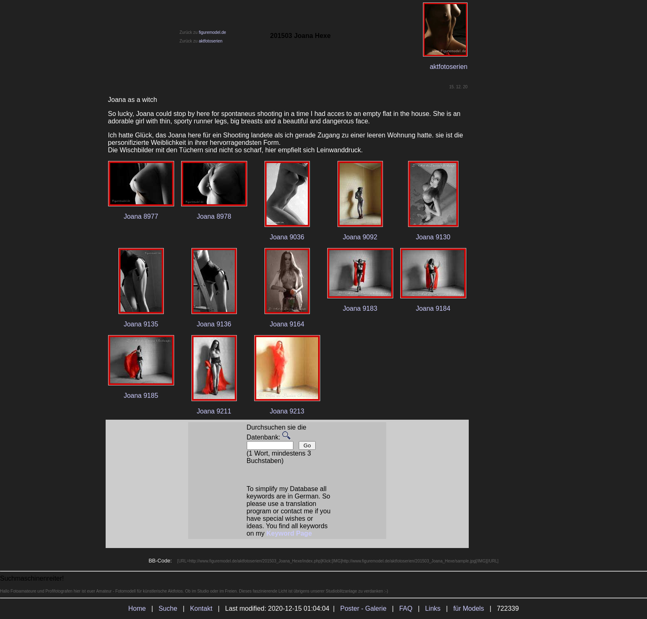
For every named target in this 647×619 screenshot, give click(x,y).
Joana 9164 (287, 324)
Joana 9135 (141, 324)
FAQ (405, 608)
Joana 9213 (287, 411)
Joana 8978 (214, 216)
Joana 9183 (360, 308)
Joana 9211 (214, 411)
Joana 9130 (433, 237)
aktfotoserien (210, 41)
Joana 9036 (287, 237)
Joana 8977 (141, 216)
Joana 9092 (360, 237)
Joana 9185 (141, 395)
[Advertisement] (506, 321)
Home (137, 608)
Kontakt (201, 608)
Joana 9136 (214, 324)
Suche (167, 608)
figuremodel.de (212, 32)
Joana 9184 (433, 308)
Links (432, 608)
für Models (468, 608)
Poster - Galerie (363, 608)
